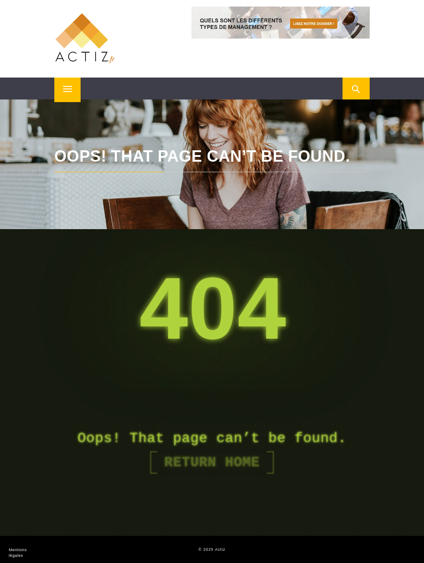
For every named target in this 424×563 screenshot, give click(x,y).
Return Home (212, 462)
